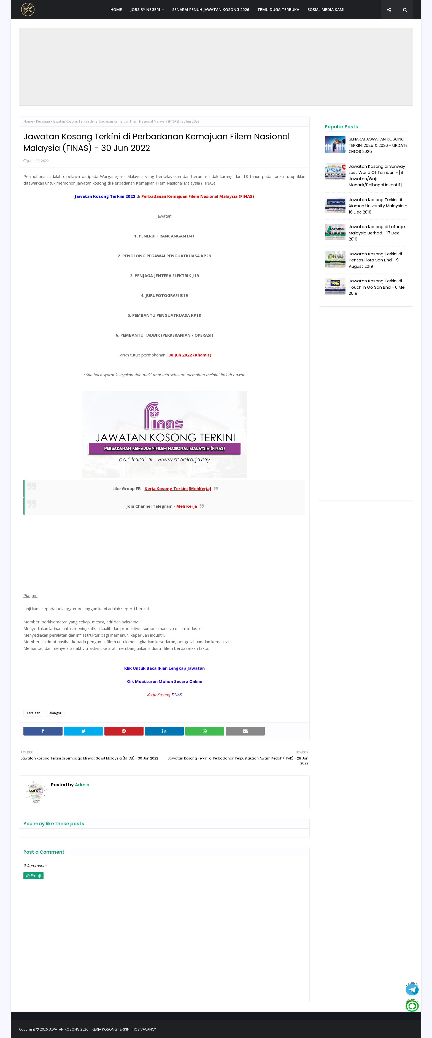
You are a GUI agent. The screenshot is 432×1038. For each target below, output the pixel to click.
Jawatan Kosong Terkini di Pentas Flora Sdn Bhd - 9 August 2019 (375, 260)
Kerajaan (43, 121)
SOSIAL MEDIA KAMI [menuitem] (325, 9)
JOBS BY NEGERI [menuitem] (145, 9)
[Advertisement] (216, 66)
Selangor (54, 713)
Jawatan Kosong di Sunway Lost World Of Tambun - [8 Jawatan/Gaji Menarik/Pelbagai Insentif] (377, 175)
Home (28, 121)
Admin (81, 785)
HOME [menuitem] (116, 9)
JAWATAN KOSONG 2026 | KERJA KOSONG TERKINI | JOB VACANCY (102, 1029)
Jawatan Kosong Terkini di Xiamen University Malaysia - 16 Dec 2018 (378, 206)
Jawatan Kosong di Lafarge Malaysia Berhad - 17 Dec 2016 (377, 233)
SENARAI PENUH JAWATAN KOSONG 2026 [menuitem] (210, 9)
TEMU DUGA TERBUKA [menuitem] (278, 9)
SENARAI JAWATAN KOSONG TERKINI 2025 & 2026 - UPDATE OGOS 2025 (378, 145)
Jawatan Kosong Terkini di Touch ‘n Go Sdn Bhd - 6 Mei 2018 (377, 287)
